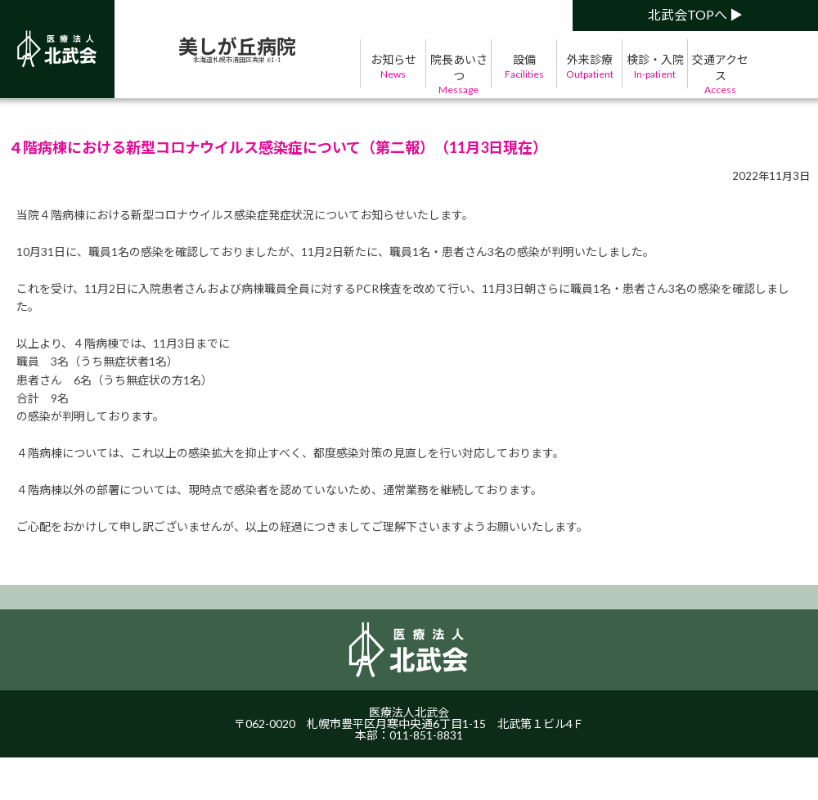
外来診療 (589, 66)
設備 (524, 66)
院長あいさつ (458, 74)
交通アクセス (720, 74)
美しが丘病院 (237, 46)
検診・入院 (654, 66)
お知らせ (393, 66)
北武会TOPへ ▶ (695, 14)
